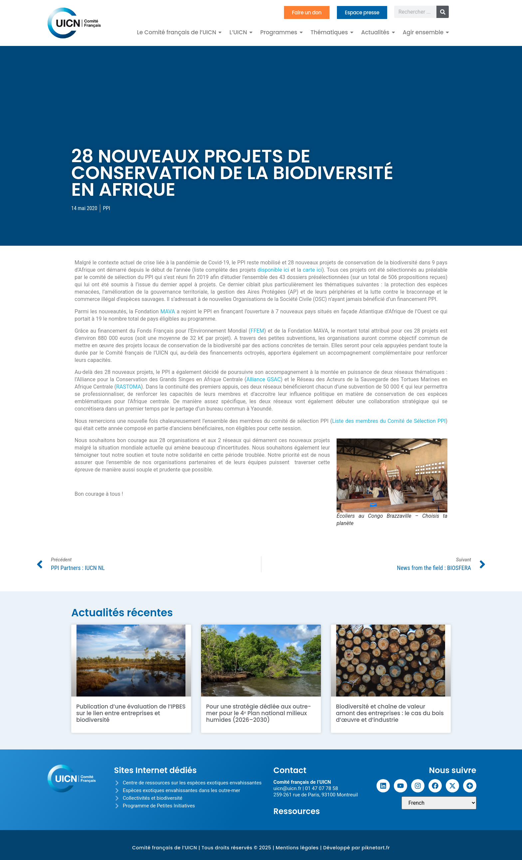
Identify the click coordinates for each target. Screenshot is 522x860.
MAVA (167, 311)
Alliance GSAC (263, 379)
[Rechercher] (442, 12)
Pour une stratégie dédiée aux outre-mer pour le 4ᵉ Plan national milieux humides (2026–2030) (258, 713)
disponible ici (273, 270)
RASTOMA (128, 387)
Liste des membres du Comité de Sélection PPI (389, 421)
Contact (289, 770)
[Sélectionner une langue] (438, 802)
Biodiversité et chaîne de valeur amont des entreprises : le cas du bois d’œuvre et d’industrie (390, 713)
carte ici (312, 270)
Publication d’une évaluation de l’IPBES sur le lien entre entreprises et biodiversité (131, 713)
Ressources (296, 811)
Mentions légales (297, 847)
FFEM (257, 331)
